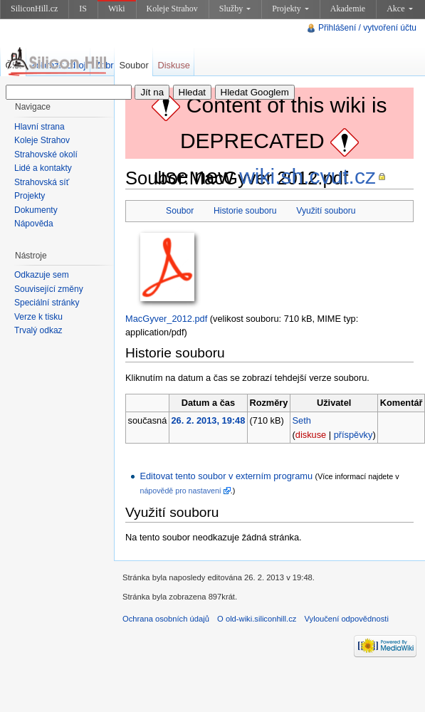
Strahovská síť (41, 182)
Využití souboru (325, 211)
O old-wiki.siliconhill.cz (256, 618)
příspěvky (353, 434)
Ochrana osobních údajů (165, 618)
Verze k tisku (38, 317)
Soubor (180, 211)
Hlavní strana (39, 127)
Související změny (48, 289)
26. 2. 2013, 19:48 (208, 420)
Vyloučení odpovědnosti (347, 618)
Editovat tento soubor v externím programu (226, 476)
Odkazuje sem (41, 275)
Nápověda (33, 224)
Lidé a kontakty (43, 168)
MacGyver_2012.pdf (166, 318)
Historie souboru (245, 211)
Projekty (290, 9)
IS (83, 9)
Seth (302, 420)
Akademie (347, 9)
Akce (399, 9)
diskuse (310, 434)
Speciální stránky (46, 303)
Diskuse (173, 65)
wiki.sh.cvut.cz (307, 176)
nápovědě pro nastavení (180, 490)
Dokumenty (36, 210)
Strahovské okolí (46, 154)
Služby (235, 9)
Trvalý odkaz (38, 330)
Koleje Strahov (172, 9)
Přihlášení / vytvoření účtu (367, 28)
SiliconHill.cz (34, 9)
